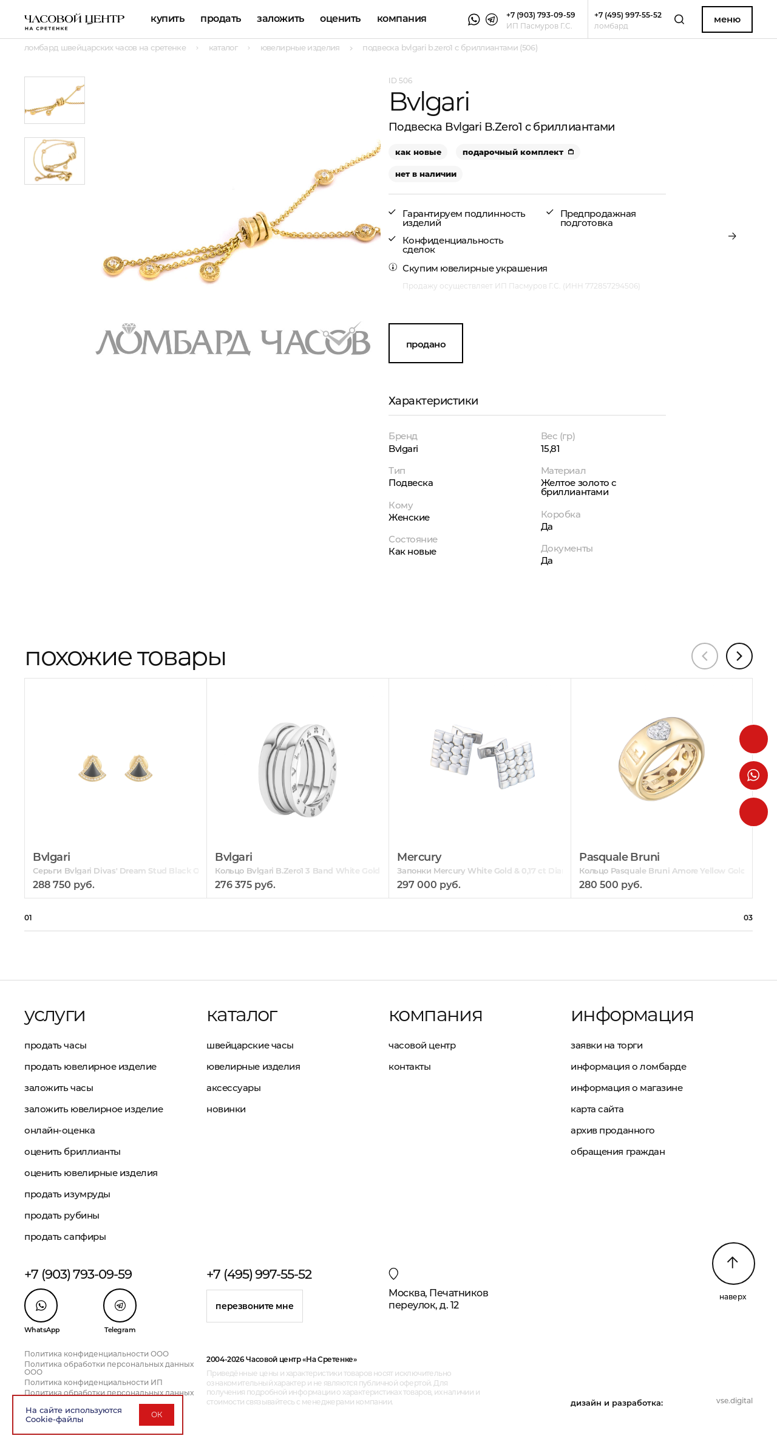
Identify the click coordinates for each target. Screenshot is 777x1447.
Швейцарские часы (250, 1045)
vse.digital (734, 1400)
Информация (632, 1014)
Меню (727, 19)
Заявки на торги (606, 1045)
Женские (409, 517)
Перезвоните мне (254, 1306)
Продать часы (55, 1045)
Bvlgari (403, 448)
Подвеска (410, 482)
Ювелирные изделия (253, 1066)
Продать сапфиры (65, 1236)
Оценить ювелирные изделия (91, 1172)
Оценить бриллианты (72, 1151)
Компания (402, 18)
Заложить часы (58, 1087)
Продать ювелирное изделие (90, 1066)
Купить (167, 18)
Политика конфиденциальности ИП (93, 1382)
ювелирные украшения (493, 268)
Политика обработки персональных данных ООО (109, 1368)
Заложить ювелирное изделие (93, 1108)
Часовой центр (421, 1045)
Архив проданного (613, 1130)
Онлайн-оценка (59, 1130)
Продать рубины (62, 1215)
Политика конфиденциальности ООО (96, 1354)
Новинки (226, 1108)
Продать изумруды (67, 1194)
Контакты (409, 1066)
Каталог (241, 1014)
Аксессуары (233, 1087)
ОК (156, 1414)
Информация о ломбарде (629, 1066)
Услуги (54, 1014)
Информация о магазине (627, 1087)
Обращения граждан (618, 1151)
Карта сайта (597, 1108)
